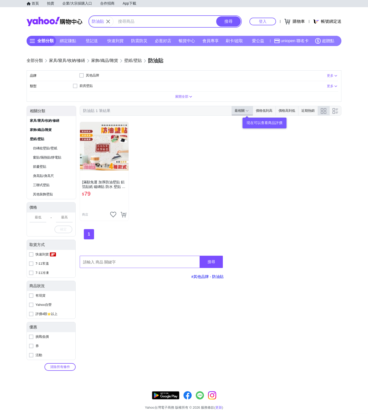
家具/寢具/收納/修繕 (44, 120)
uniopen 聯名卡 (291, 40)
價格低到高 (264, 111)
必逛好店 (163, 41)
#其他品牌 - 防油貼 (207, 276)
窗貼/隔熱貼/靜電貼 (47, 157)
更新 (337, 395)
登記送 (92, 41)
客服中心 (241, 401)
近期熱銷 (308, 111)
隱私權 (317, 401)
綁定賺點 (68, 41)
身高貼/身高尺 (43, 176)
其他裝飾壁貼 (43, 194)
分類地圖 (334, 401)
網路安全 (299, 401)
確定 (63, 229)
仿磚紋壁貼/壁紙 (45, 148)
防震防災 (139, 41)
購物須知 (280, 401)
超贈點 (324, 41)
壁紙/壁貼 (37, 139)
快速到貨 (115, 41)
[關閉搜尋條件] (108, 21)
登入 (263, 21)
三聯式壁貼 (41, 185)
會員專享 (210, 41)
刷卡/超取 (234, 41)
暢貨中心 (187, 41)
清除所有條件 (60, 367)
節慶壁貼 (39, 167)
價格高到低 (287, 111)
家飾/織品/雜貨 (41, 130)
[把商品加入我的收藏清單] (113, 214)
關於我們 (261, 401)
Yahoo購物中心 (54, 21)
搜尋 (211, 262)
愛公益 (258, 41)
